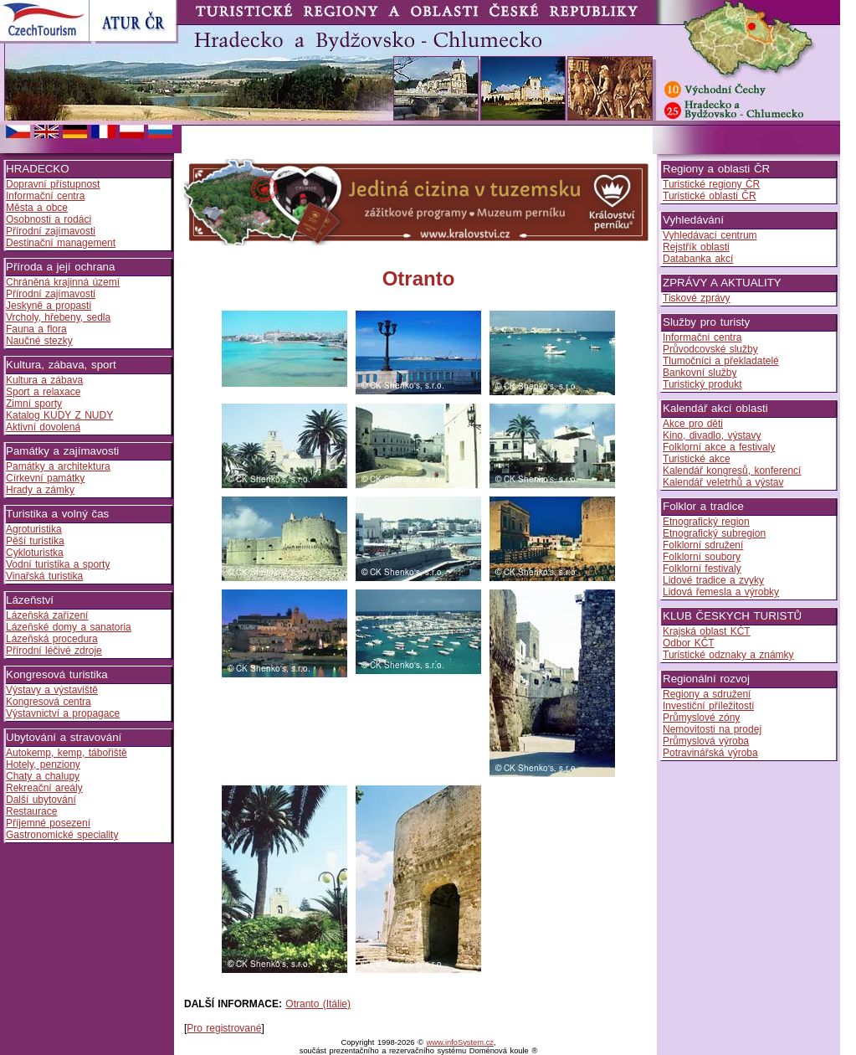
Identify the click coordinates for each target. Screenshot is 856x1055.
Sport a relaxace (43, 392)
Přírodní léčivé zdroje (54, 650)
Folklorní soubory (702, 557)
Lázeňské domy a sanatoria (68, 627)
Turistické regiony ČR (711, 184)
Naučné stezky (39, 341)
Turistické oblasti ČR (709, 196)
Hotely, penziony (43, 764)
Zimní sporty (34, 403)
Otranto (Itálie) (318, 1004)
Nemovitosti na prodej (712, 729)
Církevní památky (45, 478)
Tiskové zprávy (696, 298)
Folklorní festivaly (702, 568)
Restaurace (31, 811)
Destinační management (60, 243)
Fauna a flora (36, 329)
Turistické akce (696, 459)
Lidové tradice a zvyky (713, 580)
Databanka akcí (698, 259)
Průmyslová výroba (706, 741)
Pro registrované (224, 1028)
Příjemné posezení (48, 823)
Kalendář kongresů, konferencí (732, 470)
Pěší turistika (35, 541)
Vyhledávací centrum (710, 235)
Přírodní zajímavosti (50, 231)
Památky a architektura (58, 466)
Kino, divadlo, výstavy (712, 435)
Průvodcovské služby (710, 349)
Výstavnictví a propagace (63, 713)
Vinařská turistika (44, 576)
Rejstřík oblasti (696, 247)
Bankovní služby (699, 372)
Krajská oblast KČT (707, 631)
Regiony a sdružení (707, 694)
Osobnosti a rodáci (48, 219)
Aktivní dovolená (43, 427)
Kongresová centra (48, 702)
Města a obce (37, 208)
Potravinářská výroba (710, 753)
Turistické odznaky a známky (728, 655)
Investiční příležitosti (708, 706)
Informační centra (45, 196)
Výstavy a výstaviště (52, 690)
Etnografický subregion (714, 533)
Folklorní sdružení (703, 545)
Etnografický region (706, 522)
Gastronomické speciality (62, 835)
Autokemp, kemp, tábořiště (66, 753)
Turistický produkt (702, 384)
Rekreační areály (44, 788)
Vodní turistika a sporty (58, 564)
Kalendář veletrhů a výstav (723, 482)
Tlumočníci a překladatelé (721, 361)
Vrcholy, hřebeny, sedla (58, 317)
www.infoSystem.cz (460, 1042)
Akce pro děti (693, 424)
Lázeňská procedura (52, 639)
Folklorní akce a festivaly (719, 447)
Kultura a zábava (44, 380)
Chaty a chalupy (42, 776)
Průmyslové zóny (701, 717)
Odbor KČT (689, 643)
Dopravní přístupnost (53, 184)
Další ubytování (41, 799)
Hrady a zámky (40, 490)
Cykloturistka (35, 552)
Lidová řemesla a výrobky (721, 592)
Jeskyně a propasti (48, 305)
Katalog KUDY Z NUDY (59, 415)
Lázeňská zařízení (47, 615)
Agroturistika (34, 529)
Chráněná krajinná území (63, 282)
